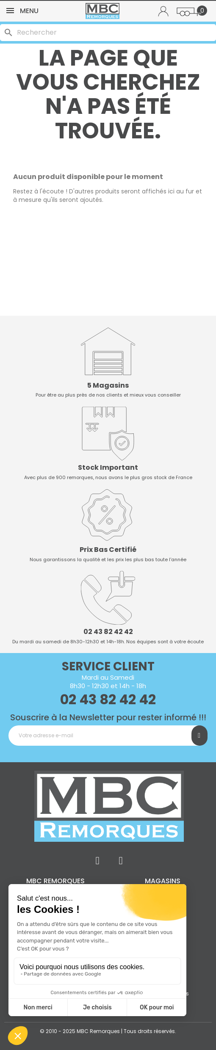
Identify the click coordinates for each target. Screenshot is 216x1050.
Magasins (162, 881)
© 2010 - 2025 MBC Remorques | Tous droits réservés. (108, 1031)
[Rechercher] (108, 32)
